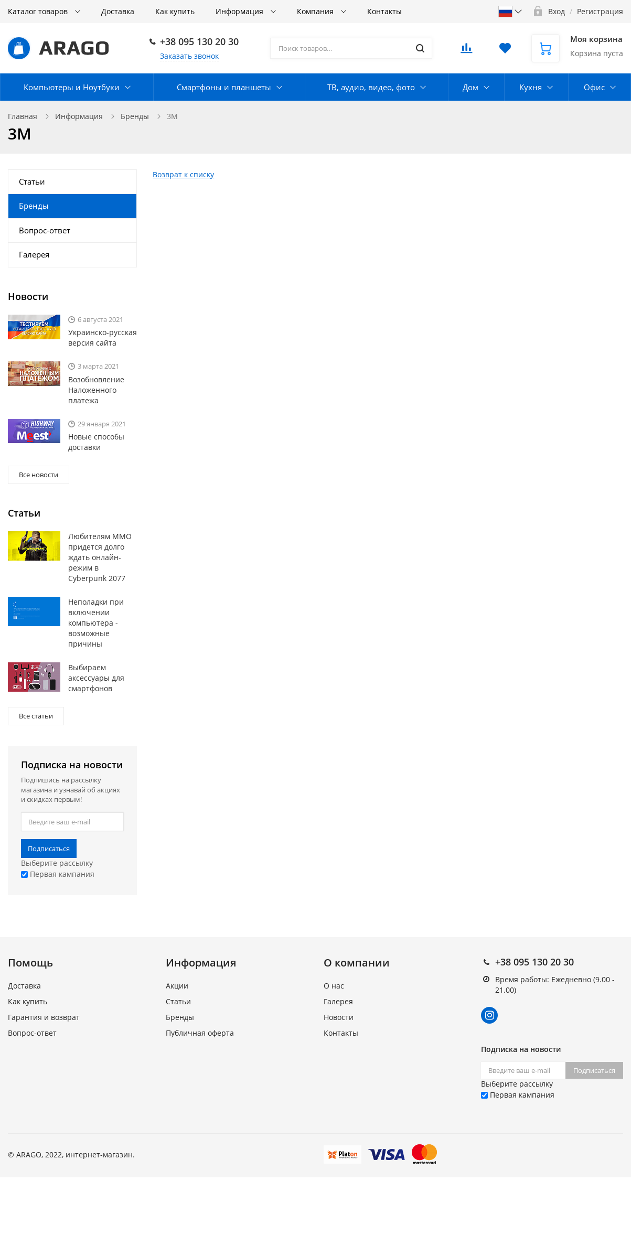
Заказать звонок (189, 56)
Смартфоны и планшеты (224, 87)
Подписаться (49, 848)
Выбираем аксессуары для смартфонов (96, 677)
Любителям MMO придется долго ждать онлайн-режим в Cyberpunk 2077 (100, 557)
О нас (334, 986)
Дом (470, 87)
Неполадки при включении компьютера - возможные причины (96, 623)
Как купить (175, 11)
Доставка (117, 11)
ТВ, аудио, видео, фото (371, 87)
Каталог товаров (39, 11)
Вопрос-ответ (44, 230)
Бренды (135, 116)
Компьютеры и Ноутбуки (72, 87)
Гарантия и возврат (44, 1017)
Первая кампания (57, 874)
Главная (22, 116)
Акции (177, 986)
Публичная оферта (200, 1033)
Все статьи (36, 716)
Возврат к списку (183, 174)
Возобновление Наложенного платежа (96, 389)
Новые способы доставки (96, 442)
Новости (339, 1017)
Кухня (530, 87)
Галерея (34, 254)
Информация (240, 11)
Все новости (38, 474)
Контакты (384, 11)
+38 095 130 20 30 (199, 41)
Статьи (32, 181)
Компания (316, 11)
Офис (594, 87)
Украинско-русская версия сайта (102, 337)
